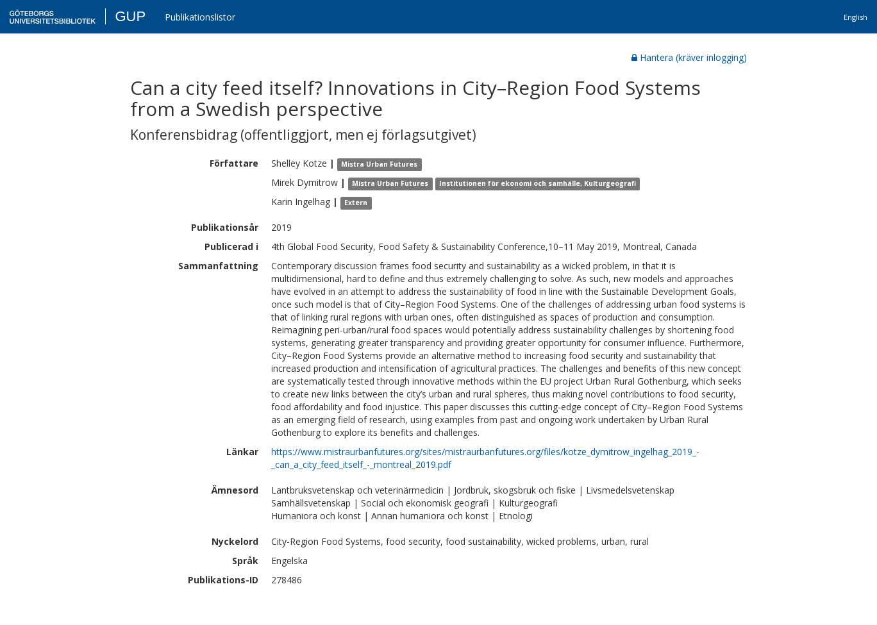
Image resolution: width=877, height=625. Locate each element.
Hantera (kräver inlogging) (689, 57)
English (855, 17)
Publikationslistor (200, 17)
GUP (130, 16)
